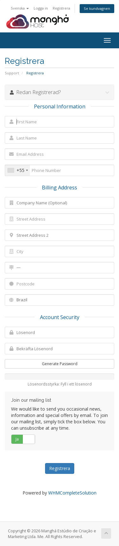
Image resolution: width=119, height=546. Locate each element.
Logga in (41, 8)
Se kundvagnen (97, 8)
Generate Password (59, 363)
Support (12, 73)
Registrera (61, 8)
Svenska (20, 8)
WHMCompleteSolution (72, 493)
